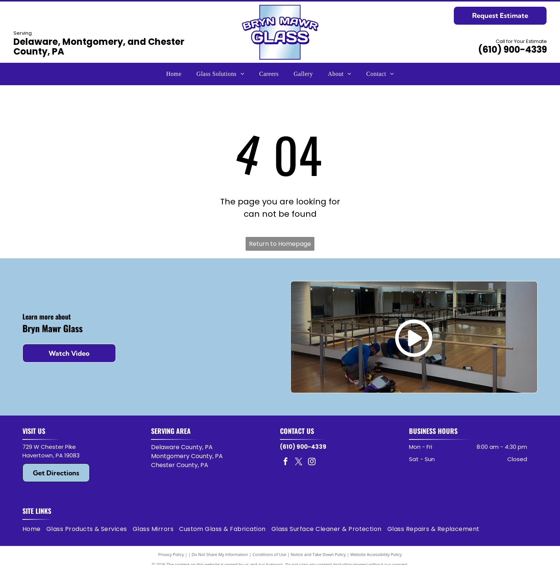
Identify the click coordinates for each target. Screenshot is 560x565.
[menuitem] (174, 74)
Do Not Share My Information (220, 554)
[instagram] (311, 462)
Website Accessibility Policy (376, 554)
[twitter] (298, 462)
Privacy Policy (171, 554)
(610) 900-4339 (512, 49)
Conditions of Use (269, 554)
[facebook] (285, 462)
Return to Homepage (280, 244)
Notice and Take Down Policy (318, 554)
